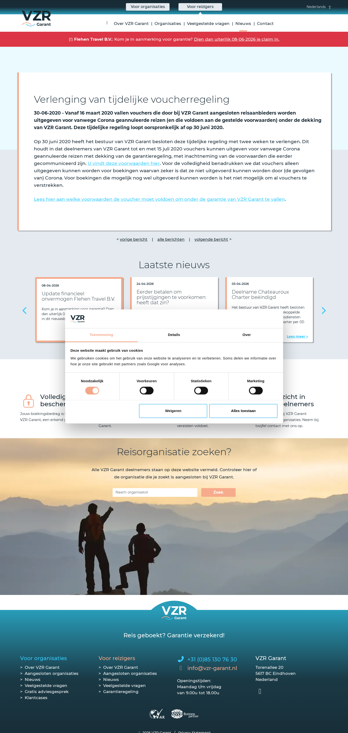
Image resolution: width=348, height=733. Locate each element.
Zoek (218, 492)
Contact (265, 23)
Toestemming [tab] (101, 335)
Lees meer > (297, 336)
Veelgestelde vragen (208, 23)
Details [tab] (174, 335)
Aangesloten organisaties (51, 673)
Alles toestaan (243, 411)
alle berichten (171, 239)
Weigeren (173, 411)
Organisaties (168, 23)
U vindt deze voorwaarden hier (124, 163)
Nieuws (243, 23)
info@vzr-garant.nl (212, 668)
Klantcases (36, 697)
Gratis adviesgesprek (47, 691)
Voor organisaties (43, 658)
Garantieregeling (121, 691)
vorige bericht (133, 239)
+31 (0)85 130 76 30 (212, 659)
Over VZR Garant (131, 23)
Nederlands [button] (319, 7)
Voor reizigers (117, 658)
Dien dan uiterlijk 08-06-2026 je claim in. (236, 39)
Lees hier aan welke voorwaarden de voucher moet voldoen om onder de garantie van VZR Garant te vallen (159, 199)
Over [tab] (246, 335)
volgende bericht (211, 239)
